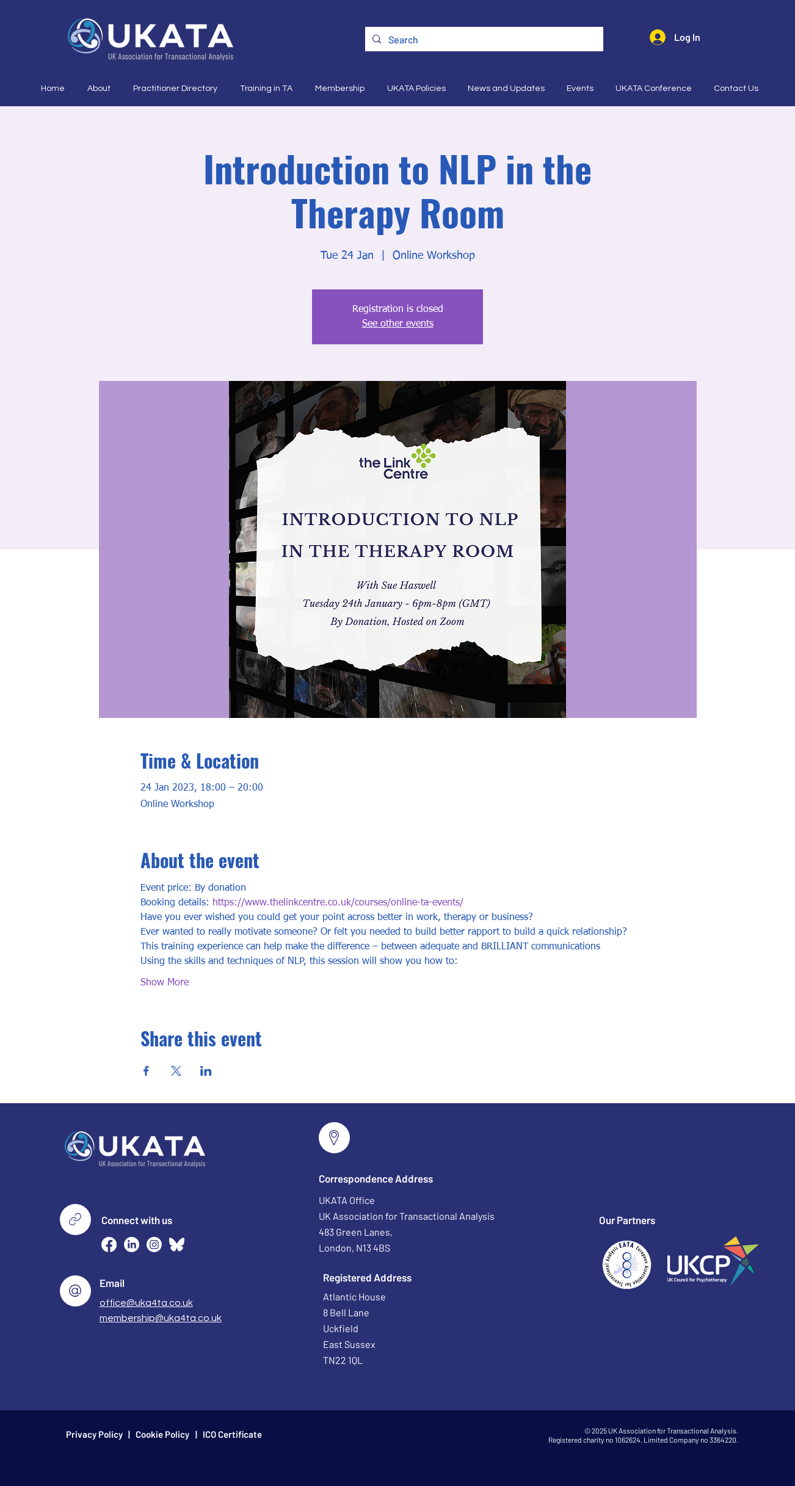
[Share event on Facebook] (146, 1071)
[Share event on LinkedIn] (206, 1071)
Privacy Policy (94, 1434)
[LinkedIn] (131, 1244)
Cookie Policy (162, 1434)
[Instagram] (154, 1244)
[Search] (483, 40)
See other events (398, 324)
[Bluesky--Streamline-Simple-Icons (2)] (176, 1244)
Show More (164, 983)
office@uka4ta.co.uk (146, 1303)
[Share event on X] (176, 1071)
